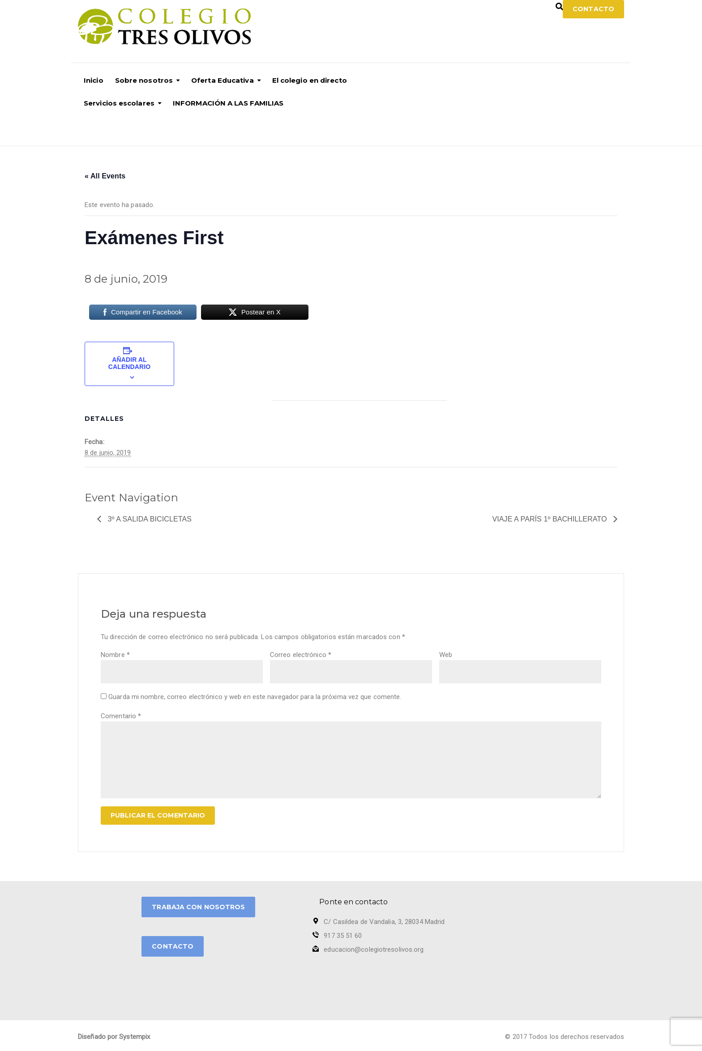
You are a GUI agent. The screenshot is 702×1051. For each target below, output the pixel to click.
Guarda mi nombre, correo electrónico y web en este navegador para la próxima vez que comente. (254, 697)
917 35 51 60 (343, 936)
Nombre (115, 655)
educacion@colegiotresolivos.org (374, 949)
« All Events (105, 176)
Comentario (121, 716)
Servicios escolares (119, 103)
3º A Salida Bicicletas (149, 519)
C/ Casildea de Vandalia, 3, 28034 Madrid (384, 922)
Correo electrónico (300, 655)
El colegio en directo (309, 80)
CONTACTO (172, 946)
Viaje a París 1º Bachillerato (550, 519)
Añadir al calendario (129, 363)
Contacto (593, 9)
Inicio (93, 80)
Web (445, 655)
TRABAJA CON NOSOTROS (198, 907)
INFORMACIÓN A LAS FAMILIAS (228, 103)
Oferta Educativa (222, 80)
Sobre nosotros (144, 80)
